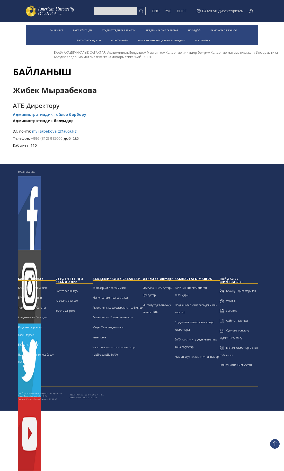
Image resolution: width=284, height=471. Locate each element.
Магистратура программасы (110, 297)
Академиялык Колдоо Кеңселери (113, 317)
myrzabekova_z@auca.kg (54, 131)
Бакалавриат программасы (109, 288)
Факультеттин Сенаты (32, 307)
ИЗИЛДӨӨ (194, 30)
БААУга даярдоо (65, 310)
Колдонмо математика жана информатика (100, 57)
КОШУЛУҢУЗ (202, 40)
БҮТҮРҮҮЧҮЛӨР (119, 40)
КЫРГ (182, 10)
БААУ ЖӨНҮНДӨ (82, 30)
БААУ (58, 52)
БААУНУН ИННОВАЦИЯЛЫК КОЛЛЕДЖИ (161, 40)
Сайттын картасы (234, 320)
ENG (155, 10)
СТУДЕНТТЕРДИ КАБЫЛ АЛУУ (119, 30)
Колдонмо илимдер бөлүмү (187, 52)
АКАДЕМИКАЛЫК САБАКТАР (162, 30)
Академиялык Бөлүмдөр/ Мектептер (135, 52)
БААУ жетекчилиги (30, 297)
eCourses (228, 310)
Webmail (228, 300)
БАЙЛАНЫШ (144, 57)
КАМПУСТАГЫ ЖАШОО (223, 30)
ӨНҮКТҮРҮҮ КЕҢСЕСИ (89, 40)
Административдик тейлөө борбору (49, 114)
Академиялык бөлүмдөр (33, 317)
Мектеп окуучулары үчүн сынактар (197, 356)
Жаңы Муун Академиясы (108, 327)
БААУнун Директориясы (238, 291)
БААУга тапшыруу (67, 291)
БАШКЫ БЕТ (56, 30)
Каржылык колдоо (67, 300)
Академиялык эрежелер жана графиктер (118, 307)
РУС (168, 10)
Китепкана (99, 337)
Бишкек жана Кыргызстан (236, 365)
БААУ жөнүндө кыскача (32, 288)
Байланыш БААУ (28, 344)
